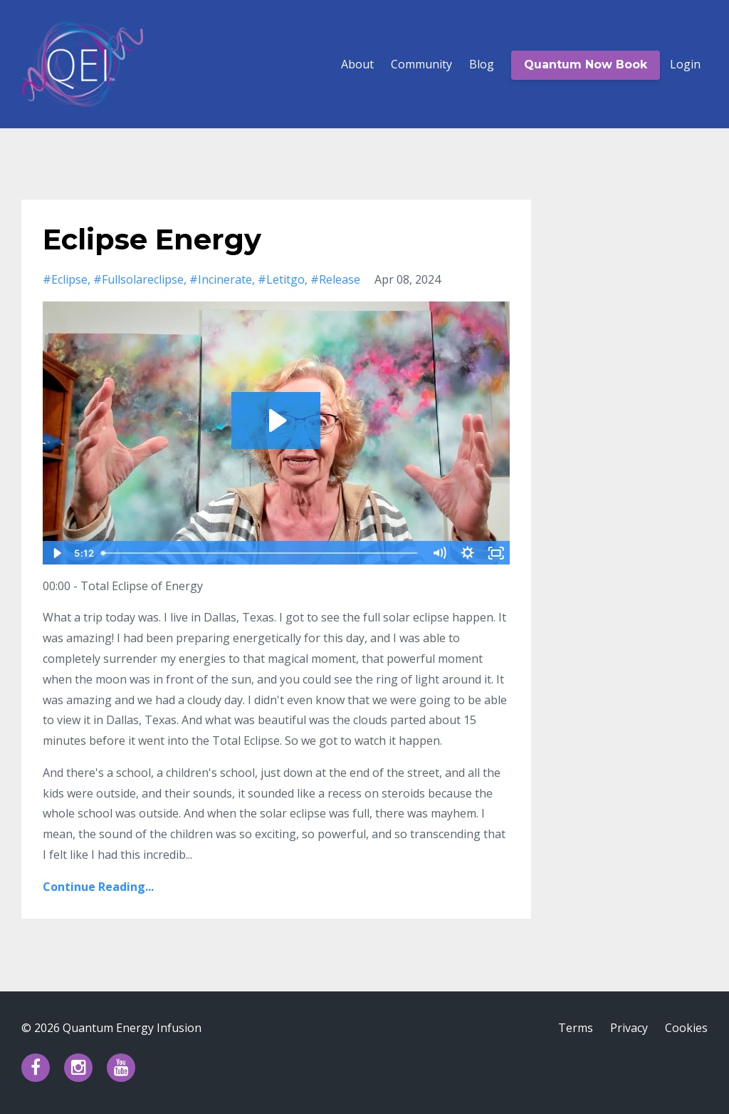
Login (685, 64)
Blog (481, 64)
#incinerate (220, 279)
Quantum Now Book (585, 64)
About (357, 64)
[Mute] (439, 553)
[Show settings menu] (467, 553)
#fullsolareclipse (138, 279)
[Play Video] (56, 553)
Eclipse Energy (152, 239)
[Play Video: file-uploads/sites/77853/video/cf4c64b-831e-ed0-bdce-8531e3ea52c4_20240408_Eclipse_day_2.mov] (275, 420)
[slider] (260, 553)
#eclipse (65, 279)
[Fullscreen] (496, 553)
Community (421, 64)
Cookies (686, 1028)
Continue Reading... (98, 886)
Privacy (629, 1028)
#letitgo (281, 279)
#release (335, 279)
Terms (575, 1028)
